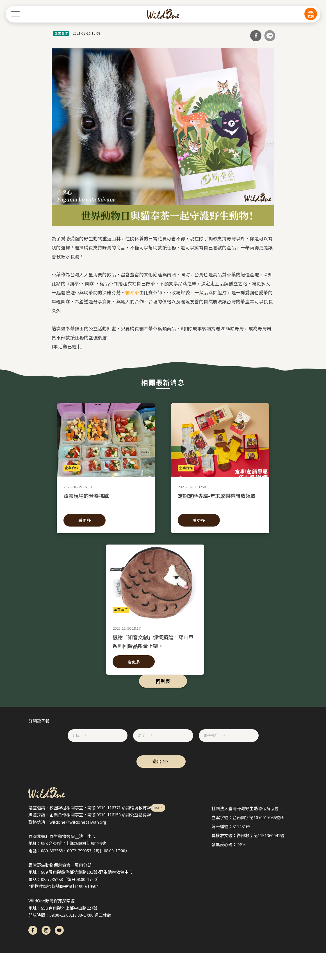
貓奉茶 (132, 292)
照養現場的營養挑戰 (105, 499)
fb (32, 930)
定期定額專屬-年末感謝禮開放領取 (220, 499)
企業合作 (61, 33)
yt (59, 930)
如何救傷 (310, 13)
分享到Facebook (255, 35)
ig (46, 930)
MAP (158, 807)
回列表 (163, 681)
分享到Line (269, 35)
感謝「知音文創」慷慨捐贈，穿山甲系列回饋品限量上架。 (155, 641)
